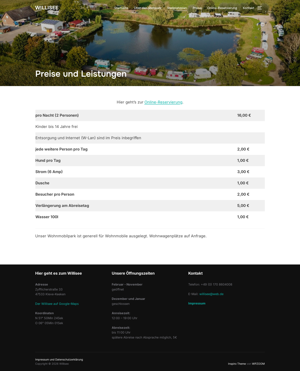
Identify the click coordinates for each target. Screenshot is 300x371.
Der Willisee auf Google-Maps (57, 304)
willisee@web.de (211, 294)
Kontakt (248, 8)
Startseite (121, 8)
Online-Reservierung (222, 8)
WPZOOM (258, 363)
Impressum (196, 303)
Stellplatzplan (177, 8)
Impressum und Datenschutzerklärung (59, 359)
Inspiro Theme (237, 363)
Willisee (46, 8)
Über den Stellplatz (147, 8)
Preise (197, 8)
